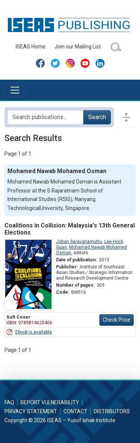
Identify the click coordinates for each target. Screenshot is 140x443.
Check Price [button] (116, 320)
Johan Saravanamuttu (79, 241)
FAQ (9, 402)
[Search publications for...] (45, 117)
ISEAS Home (31, 47)
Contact (75, 411)
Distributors (112, 411)
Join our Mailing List (78, 47)
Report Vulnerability (50, 402)
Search (97, 117)
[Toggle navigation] (14, 90)
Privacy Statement (30, 411)
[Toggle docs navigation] (126, 117)
